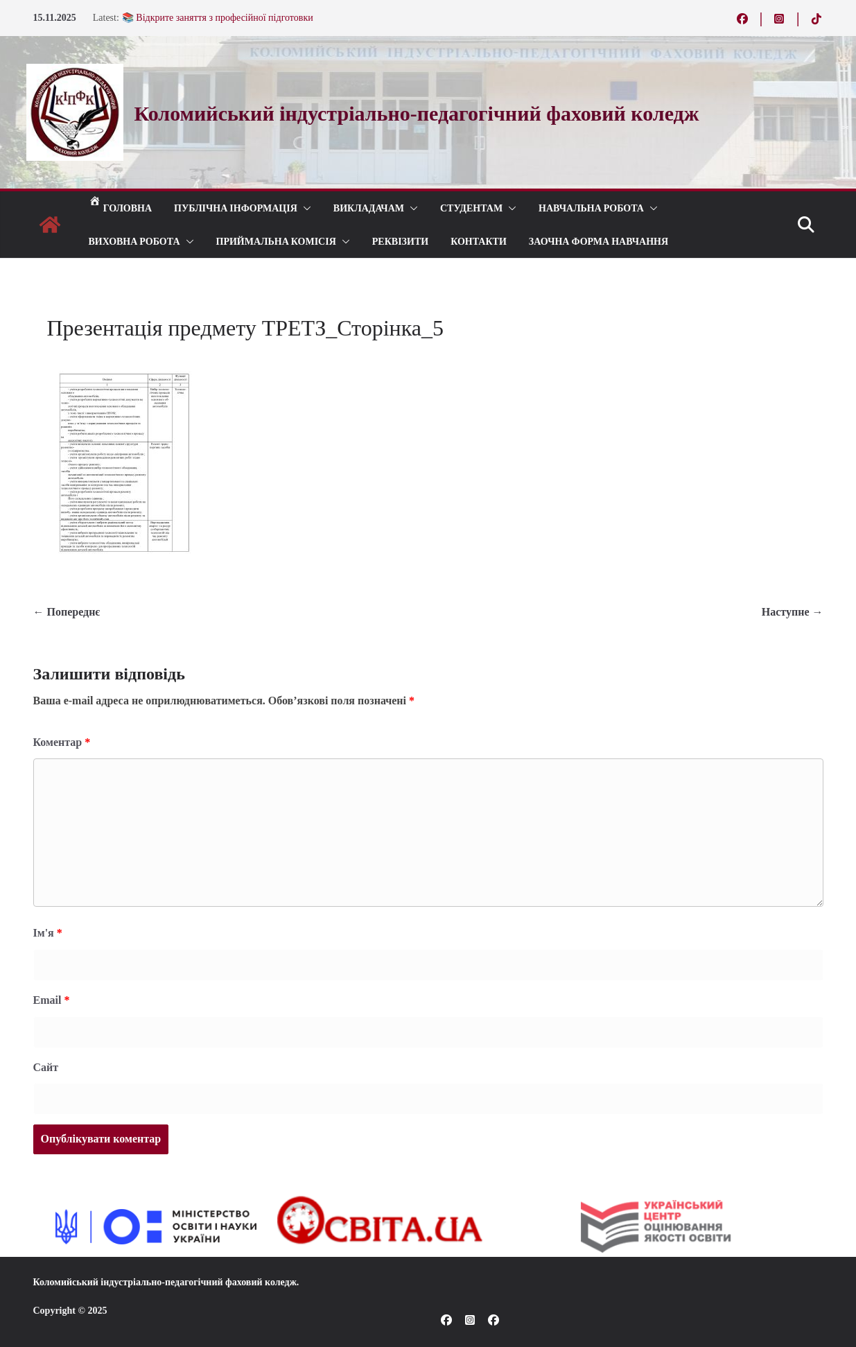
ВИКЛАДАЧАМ (368, 207)
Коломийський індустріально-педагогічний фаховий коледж (165, 1282)
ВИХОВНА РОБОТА (134, 240)
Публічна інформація (235, 207)
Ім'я (47, 933)
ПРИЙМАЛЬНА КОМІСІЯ (276, 240)
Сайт (46, 1067)
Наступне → (792, 612)
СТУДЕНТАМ (471, 207)
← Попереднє (67, 612)
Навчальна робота (591, 207)
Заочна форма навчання (598, 240)
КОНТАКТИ (479, 240)
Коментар (62, 742)
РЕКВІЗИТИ (400, 240)
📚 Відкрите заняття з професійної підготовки (217, 17)
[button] (304, 208)
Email (51, 1000)
